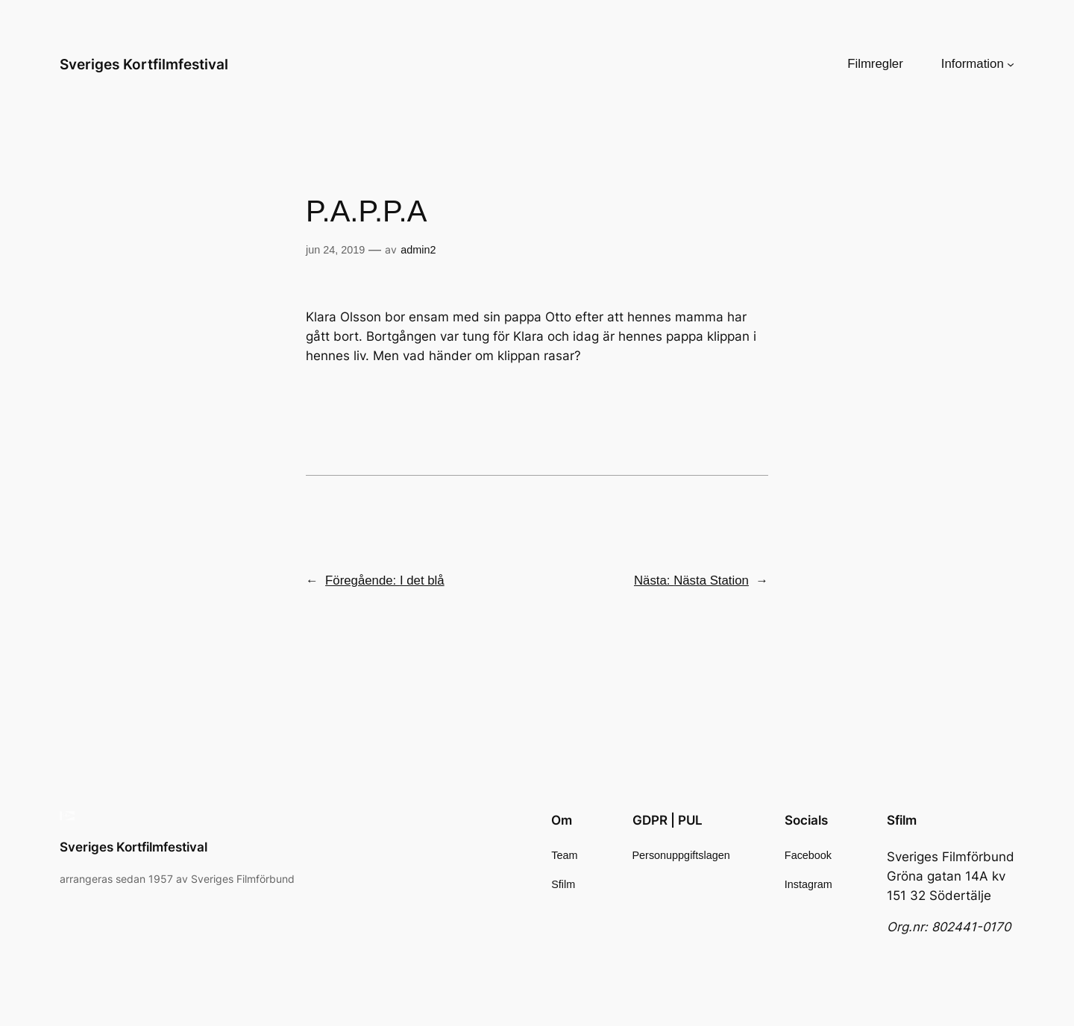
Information (972, 64)
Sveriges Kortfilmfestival (144, 64)
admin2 (418, 250)
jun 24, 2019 (335, 250)
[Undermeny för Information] (1010, 64)
